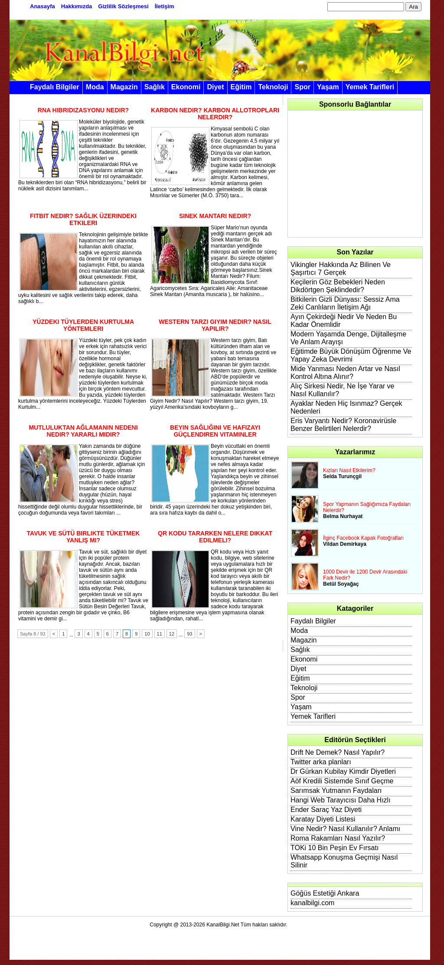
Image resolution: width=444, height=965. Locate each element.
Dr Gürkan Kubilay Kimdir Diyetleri (343, 771)
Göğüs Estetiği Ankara (325, 893)
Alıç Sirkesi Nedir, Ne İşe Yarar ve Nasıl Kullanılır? (343, 390)
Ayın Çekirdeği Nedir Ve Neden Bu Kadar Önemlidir (344, 320)
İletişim (164, 6)
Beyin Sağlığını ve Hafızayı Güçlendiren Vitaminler (215, 431)
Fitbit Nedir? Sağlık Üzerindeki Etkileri (83, 219)
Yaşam (328, 87)
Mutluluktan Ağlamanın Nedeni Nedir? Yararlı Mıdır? (83, 431)
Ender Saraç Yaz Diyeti (326, 809)
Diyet (215, 87)
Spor (302, 87)
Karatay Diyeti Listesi (323, 819)
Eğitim (241, 87)
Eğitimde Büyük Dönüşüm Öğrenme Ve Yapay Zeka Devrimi (351, 355)
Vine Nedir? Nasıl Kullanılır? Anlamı (345, 828)
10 (147, 633)
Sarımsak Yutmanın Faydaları (336, 790)
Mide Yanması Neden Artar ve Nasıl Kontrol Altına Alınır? (345, 372)
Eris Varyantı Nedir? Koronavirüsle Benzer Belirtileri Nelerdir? (343, 424)
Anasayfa (42, 6)
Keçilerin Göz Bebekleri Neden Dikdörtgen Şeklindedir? (338, 285)
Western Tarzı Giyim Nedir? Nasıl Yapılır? (215, 325)
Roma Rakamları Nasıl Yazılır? (338, 838)
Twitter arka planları (321, 762)
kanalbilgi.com (312, 902)
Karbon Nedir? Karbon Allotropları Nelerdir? (215, 114)
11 (159, 633)
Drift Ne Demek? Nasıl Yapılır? (338, 752)
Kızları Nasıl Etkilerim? (349, 470)
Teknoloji (273, 87)
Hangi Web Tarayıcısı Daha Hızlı (341, 800)
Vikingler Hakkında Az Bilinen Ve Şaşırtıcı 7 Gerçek (341, 268)
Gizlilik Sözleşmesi (123, 6)
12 (171, 633)
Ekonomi (186, 87)
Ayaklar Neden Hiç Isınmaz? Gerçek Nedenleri (346, 407)
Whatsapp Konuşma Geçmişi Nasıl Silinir (344, 861)
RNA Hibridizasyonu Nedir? (83, 110)
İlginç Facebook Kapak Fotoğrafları (363, 538)
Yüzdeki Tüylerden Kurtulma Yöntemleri (83, 325)
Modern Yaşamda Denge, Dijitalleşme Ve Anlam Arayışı (348, 338)
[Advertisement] (356, 174)
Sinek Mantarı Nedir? (215, 215)
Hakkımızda (76, 6)
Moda (95, 87)
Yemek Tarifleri (370, 87)
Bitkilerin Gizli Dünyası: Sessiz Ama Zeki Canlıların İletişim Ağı (345, 303)
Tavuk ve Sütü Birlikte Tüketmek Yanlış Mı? (83, 537)
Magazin (124, 87)
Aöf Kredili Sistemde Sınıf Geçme (342, 781)
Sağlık (154, 87)
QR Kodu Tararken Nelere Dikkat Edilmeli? (215, 537)
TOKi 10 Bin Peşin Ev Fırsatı (335, 847)
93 (189, 633)
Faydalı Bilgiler (54, 87)
